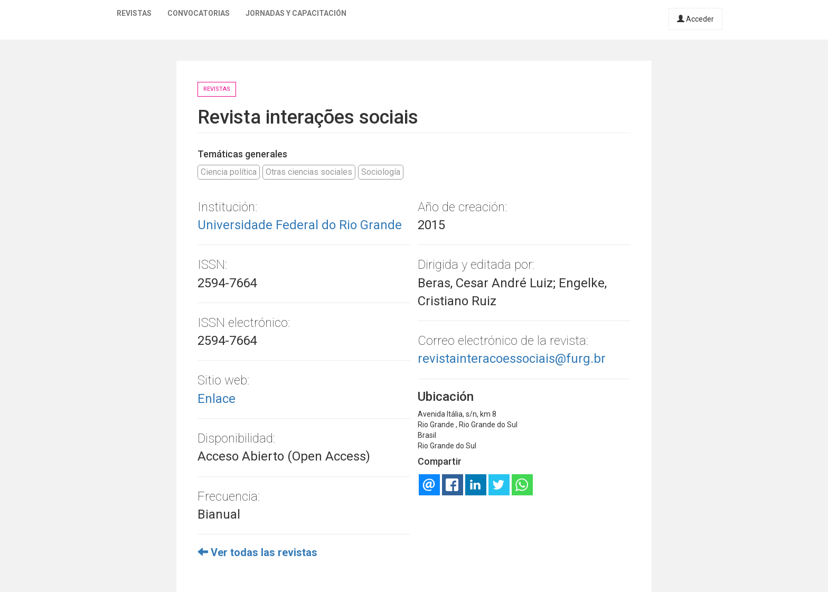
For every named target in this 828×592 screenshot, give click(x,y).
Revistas (134, 13)
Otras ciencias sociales (309, 172)
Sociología (380, 172)
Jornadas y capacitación (296, 13)
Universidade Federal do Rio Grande (299, 225)
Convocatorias (198, 13)
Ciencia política (229, 172)
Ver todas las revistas (257, 552)
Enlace (216, 398)
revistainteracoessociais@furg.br (512, 358)
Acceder (695, 19)
